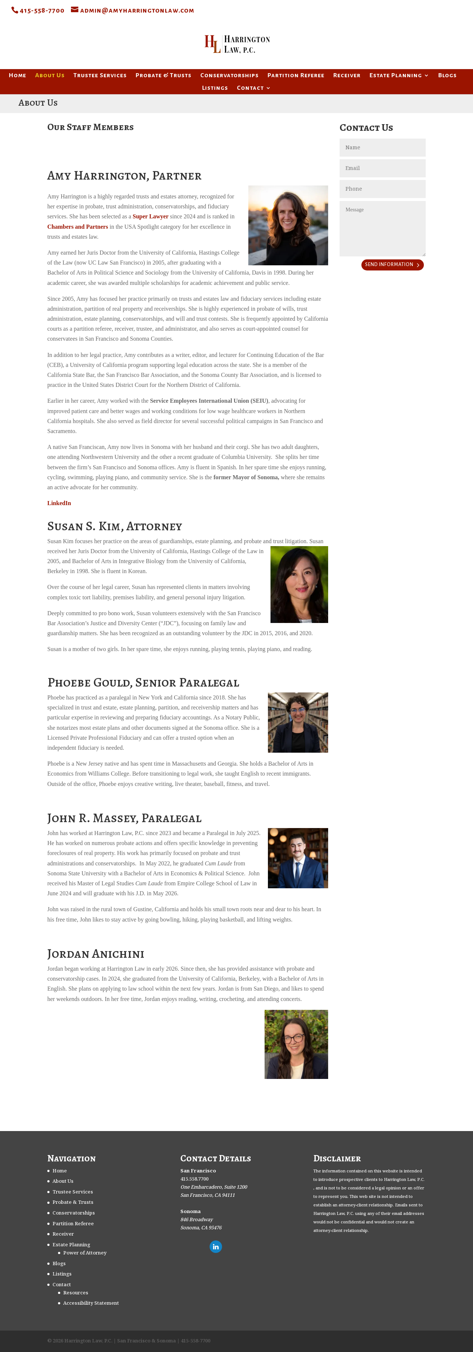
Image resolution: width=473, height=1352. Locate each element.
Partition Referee (296, 75)
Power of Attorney (84, 1253)
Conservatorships (229, 75)
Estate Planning (396, 75)
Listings (215, 88)
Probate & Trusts (163, 75)
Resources (75, 1293)
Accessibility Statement (91, 1303)
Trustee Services (100, 75)
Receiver (347, 75)
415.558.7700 (194, 1179)
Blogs (447, 75)
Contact (250, 88)
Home (17, 75)
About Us (50, 75)
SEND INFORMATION (389, 264)
